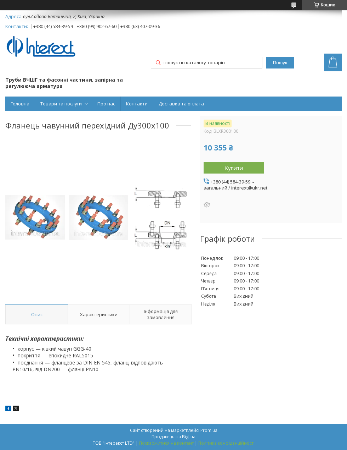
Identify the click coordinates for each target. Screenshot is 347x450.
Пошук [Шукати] (280, 62)
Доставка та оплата (181, 103)
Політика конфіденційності (226, 443)
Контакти (137, 103)
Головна (20, 103)
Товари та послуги (61, 103)
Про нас (106, 103)
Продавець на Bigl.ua (173, 437)
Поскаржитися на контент (166, 443)
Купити (234, 167)
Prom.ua (208, 430)
